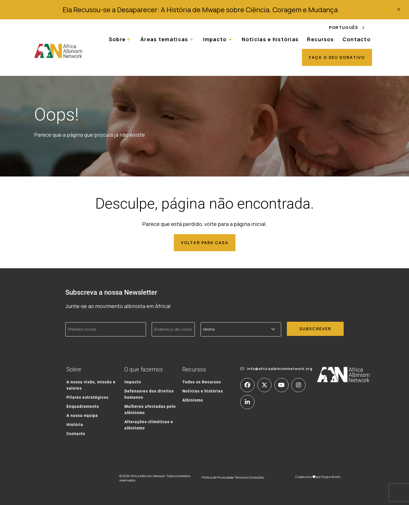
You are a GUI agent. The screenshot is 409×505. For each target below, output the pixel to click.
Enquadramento (82, 406)
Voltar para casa (204, 242)
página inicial (250, 224)
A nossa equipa (82, 415)
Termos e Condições (249, 477)
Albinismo (192, 400)
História (74, 424)
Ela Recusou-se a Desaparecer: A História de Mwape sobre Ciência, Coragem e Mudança (200, 9)
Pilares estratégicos (87, 397)
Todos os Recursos (201, 382)
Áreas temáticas (164, 39)
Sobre (117, 39)
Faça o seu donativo (337, 57)
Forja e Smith (330, 477)
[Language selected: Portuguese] (350, 27)
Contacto (357, 39)
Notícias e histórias (270, 39)
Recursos (320, 39)
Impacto (215, 39)
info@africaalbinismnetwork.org (279, 368)
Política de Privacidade (218, 477)
